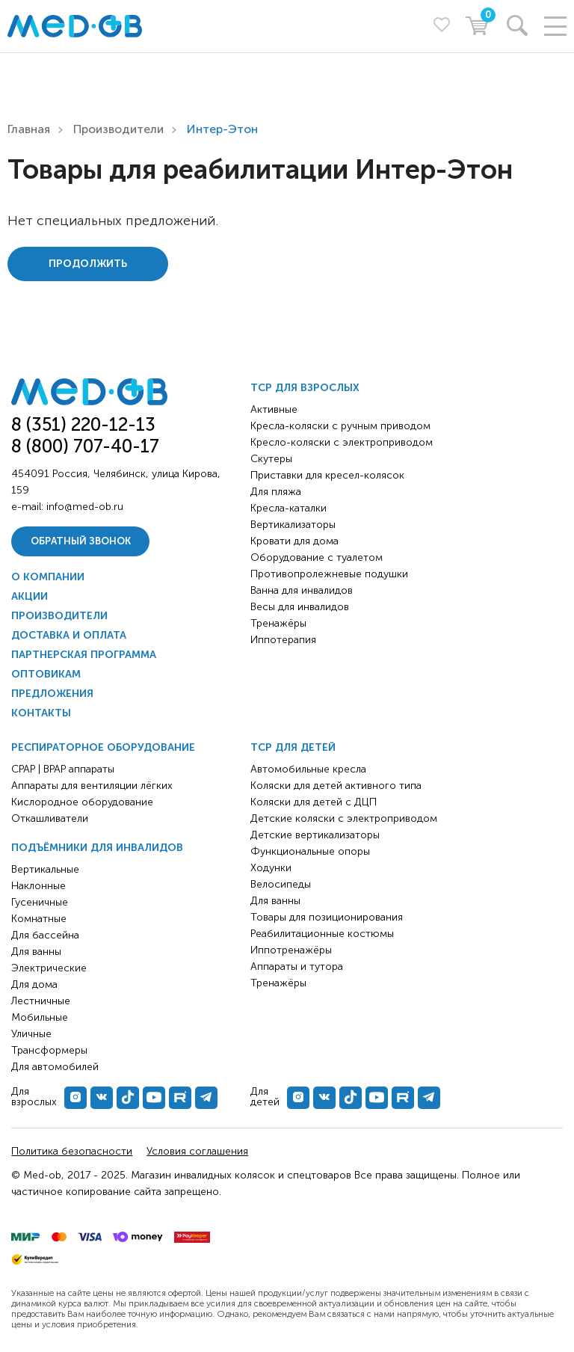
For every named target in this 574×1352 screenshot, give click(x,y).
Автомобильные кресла (308, 769)
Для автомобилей (55, 1066)
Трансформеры (49, 1050)
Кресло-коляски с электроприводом (341, 442)
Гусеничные (39, 902)
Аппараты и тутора (296, 966)
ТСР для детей (293, 747)
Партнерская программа (83, 654)
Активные (273, 409)
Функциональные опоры (310, 851)
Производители (118, 129)
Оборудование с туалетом (316, 557)
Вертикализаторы (293, 524)
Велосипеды (280, 884)
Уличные (31, 1033)
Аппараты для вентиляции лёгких (92, 785)
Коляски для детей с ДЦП (313, 802)
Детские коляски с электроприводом (343, 818)
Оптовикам (46, 674)
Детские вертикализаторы (315, 835)
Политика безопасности (71, 1151)
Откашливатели (49, 818)
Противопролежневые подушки (329, 574)
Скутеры (271, 458)
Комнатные (39, 918)
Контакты (41, 713)
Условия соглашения (197, 1151)
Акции (29, 596)
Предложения (52, 693)
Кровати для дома (294, 541)
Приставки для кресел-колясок (327, 475)
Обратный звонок (81, 541)
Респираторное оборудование (103, 747)
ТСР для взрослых (304, 387)
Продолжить (88, 263)
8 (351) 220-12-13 (83, 424)
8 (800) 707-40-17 (85, 446)
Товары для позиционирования (326, 917)
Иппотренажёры (291, 950)
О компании (47, 577)
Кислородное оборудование (82, 802)
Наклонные (38, 885)
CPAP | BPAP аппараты (62, 769)
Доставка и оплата (68, 635)
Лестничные (40, 1001)
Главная (28, 129)
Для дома (34, 984)
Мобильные (39, 1017)
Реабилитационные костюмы (322, 933)
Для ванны (36, 951)
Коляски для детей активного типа (336, 785)
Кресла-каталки (288, 508)
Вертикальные (45, 869)
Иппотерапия (283, 639)
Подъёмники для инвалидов (97, 847)
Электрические (49, 968)
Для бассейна (45, 935)
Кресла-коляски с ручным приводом (340, 426)
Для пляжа (275, 491)
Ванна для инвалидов (301, 590)
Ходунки (270, 867)
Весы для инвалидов (299, 606)
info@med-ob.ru (84, 506)
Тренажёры (278, 623)
